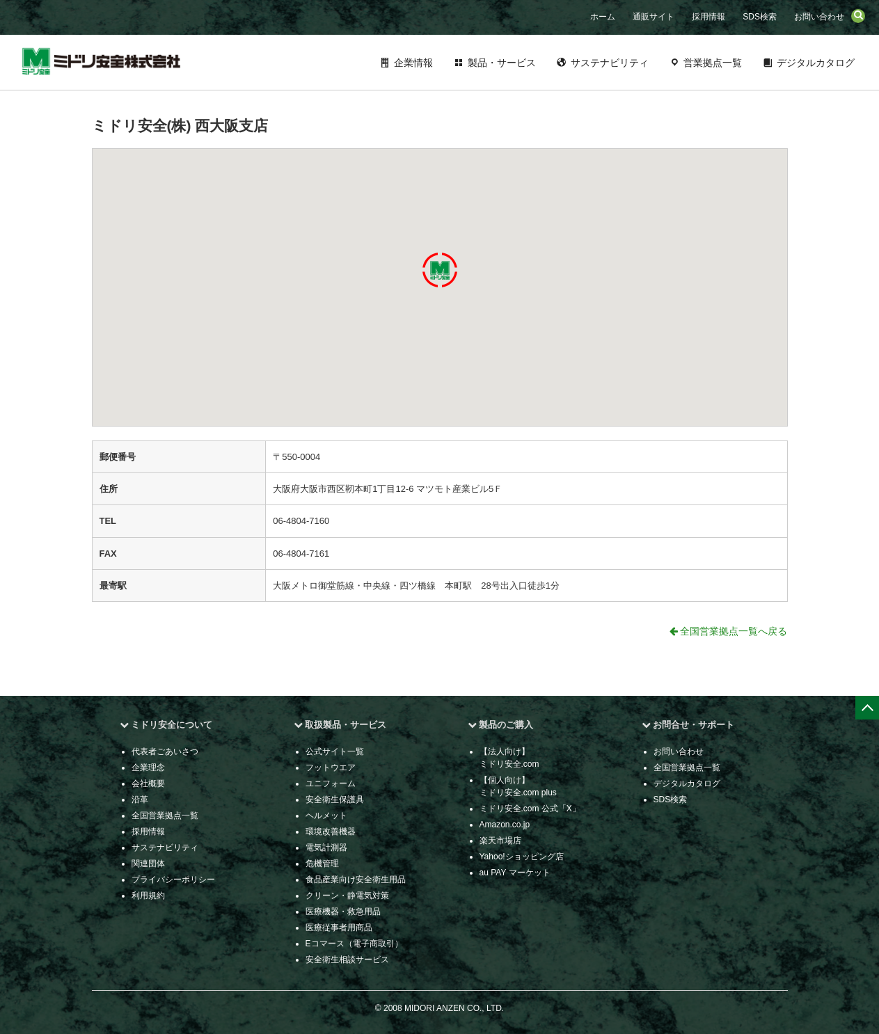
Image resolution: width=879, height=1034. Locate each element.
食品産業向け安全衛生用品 (356, 879)
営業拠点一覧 (712, 62)
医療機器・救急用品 (343, 911)
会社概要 (148, 783)
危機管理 (322, 863)
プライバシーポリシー (173, 879)
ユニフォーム (331, 783)
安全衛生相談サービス (347, 959)
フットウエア (331, 767)
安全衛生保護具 (335, 799)
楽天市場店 (500, 840)
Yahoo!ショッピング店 (522, 856)
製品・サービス (502, 62)
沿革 (140, 799)
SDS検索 (760, 17)
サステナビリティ (610, 62)
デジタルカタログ (816, 62)
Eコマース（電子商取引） (354, 943)
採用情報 (708, 17)
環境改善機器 (331, 831)
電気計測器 (326, 847)
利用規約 (148, 895)
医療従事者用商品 (339, 927)
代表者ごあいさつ (165, 751)
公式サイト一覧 (335, 751)
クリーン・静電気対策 (347, 895)
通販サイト (653, 17)
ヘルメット (326, 815)
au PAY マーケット (515, 872)
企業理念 (148, 767)
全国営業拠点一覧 (165, 815)
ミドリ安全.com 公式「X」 (530, 808)
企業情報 (413, 62)
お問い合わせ (819, 17)
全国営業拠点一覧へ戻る (729, 631)
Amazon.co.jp (505, 824)
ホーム (602, 17)
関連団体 (148, 863)
